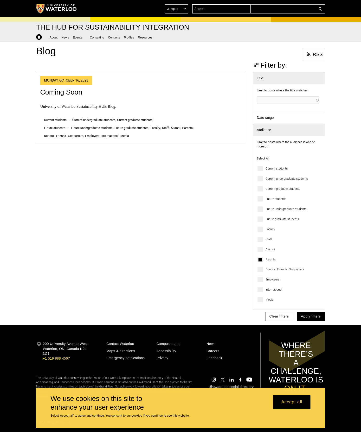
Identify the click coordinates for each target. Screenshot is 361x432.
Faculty (270, 229)
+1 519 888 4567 (56, 358)
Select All (263, 158)
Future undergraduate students (286, 209)
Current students (276, 168)
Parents (270, 259)
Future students (275, 199)
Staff (268, 239)
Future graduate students (282, 219)
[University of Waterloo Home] (56, 8)
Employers (272, 279)
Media (269, 299)
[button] (285, 9)
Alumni (270, 249)
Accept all (291, 402)
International (273, 289)
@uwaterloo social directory (231, 387)
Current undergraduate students (286, 178)
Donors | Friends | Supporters (284, 269)
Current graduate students (282, 189)
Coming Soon (61, 92)
